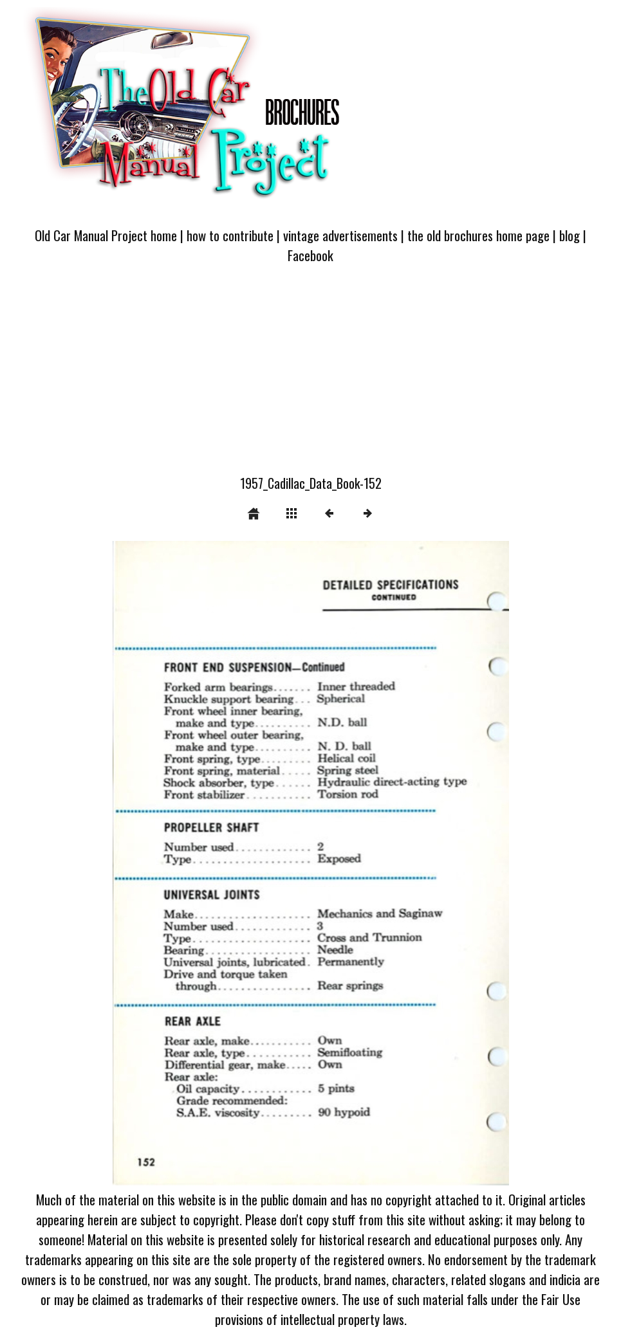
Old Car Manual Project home (106, 235)
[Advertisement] (310, 377)
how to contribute (230, 235)
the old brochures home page (478, 235)
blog (569, 235)
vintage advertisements (340, 235)
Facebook (310, 255)
